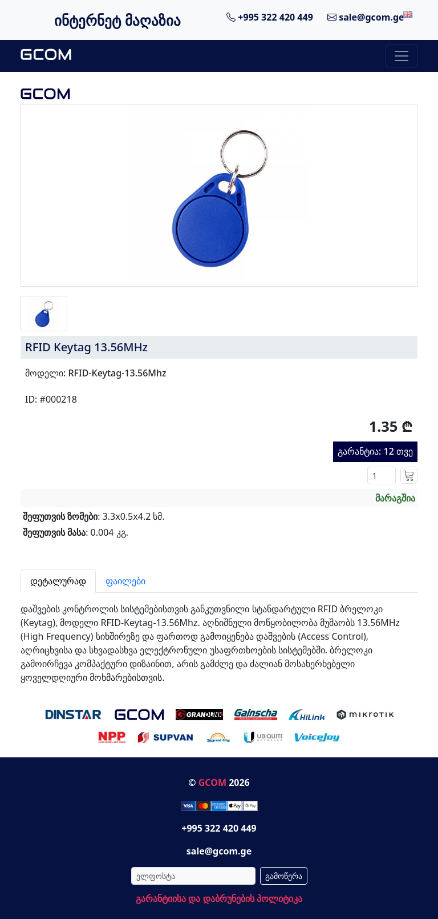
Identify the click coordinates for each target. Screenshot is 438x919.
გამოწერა (283, 875)
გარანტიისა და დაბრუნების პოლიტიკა (219, 898)
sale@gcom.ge (365, 17)
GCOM (212, 782)
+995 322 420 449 (269, 17)
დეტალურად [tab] (58, 581)
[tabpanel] (219, 638)
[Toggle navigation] (401, 56)
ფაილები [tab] (125, 581)
